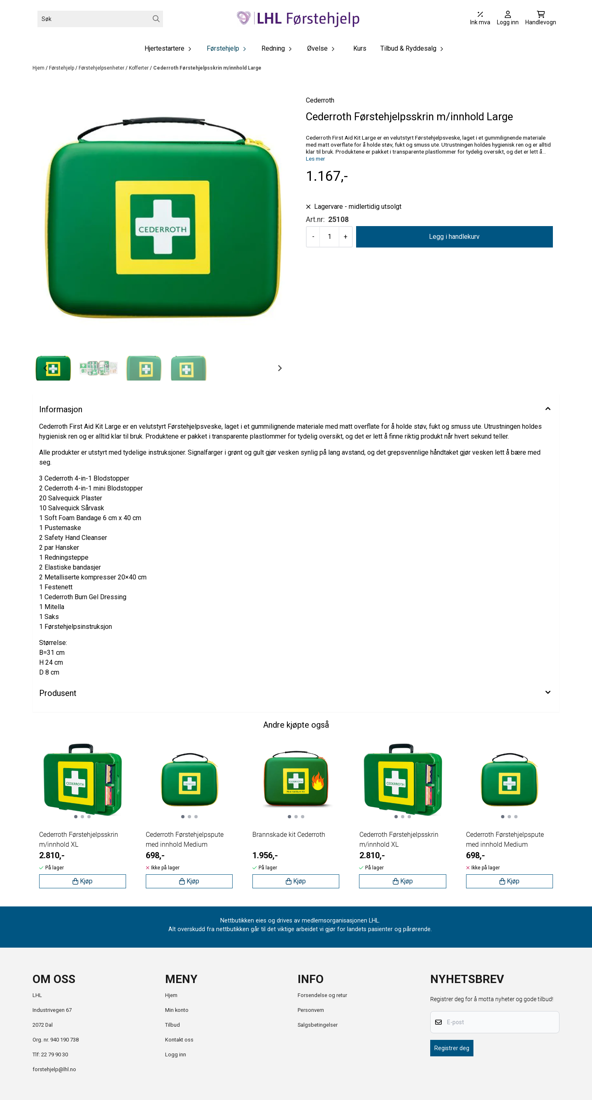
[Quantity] (329, 237)
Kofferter (139, 68)
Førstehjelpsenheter (102, 68)
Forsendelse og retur (322, 995)
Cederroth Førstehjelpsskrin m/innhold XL (78, 839)
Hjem (39, 68)
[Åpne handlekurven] (540, 18)
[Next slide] (279, 368)
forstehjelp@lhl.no (54, 1069)
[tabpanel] (83, 815)
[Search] (156, 19)
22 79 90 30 (54, 1054)
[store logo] (298, 18)
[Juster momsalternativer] (480, 18)
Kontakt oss (179, 1040)
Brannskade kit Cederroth (288, 834)
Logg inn (175, 1054)
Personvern (311, 1010)
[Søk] (100, 19)
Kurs (359, 48)
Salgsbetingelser (318, 1025)
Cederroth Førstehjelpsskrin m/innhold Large (207, 68)
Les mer (315, 158)
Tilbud (172, 1025)
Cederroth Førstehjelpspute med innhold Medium (185, 839)
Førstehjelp (62, 68)
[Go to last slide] (45, 368)
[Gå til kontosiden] (508, 18)
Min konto (177, 1010)
